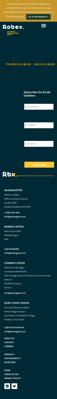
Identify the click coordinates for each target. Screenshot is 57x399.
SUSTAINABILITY (12, 358)
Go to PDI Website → (38, 16)
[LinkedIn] (7, 386)
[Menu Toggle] (43, 25)
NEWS (7, 370)
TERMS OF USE (11, 374)
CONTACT (9, 342)
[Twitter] (14, 386)
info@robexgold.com (15, 216)
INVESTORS (10, 362)
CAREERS (8, 346)
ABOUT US (9, 338)
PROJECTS (9, 354)
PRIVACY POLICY (12, 378)
